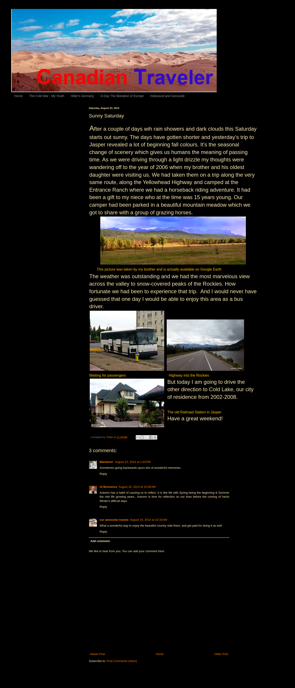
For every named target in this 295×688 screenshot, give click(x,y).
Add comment (100, 541)
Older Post (221, 654)
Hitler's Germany (82, 96)
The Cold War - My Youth (46, 96)
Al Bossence (108, 486)
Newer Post (97, 654)
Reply (103, 473)
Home (18, 96)
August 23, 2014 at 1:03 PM (133, 462)
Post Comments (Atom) (122, 661)
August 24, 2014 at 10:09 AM (137, 486)
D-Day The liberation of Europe (122, 96)
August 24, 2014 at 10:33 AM (148, 519)
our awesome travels (114, 519)
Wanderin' (107, 462)
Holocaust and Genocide (167, 96)
